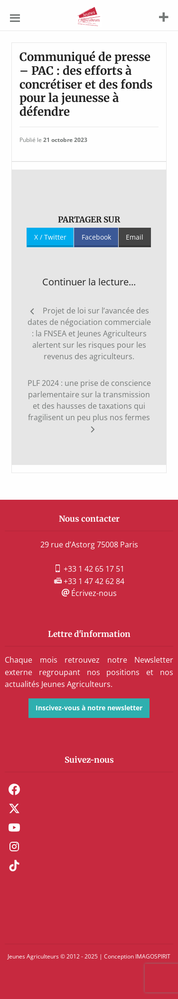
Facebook (96, 237)
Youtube (14, 827)
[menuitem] (89, 789)
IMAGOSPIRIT (152, 956)
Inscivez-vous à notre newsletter (89, 707)
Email (134, 237)
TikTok (14, 865)
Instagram (14, 846)
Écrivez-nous (89, 593)
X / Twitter (50, 237)
